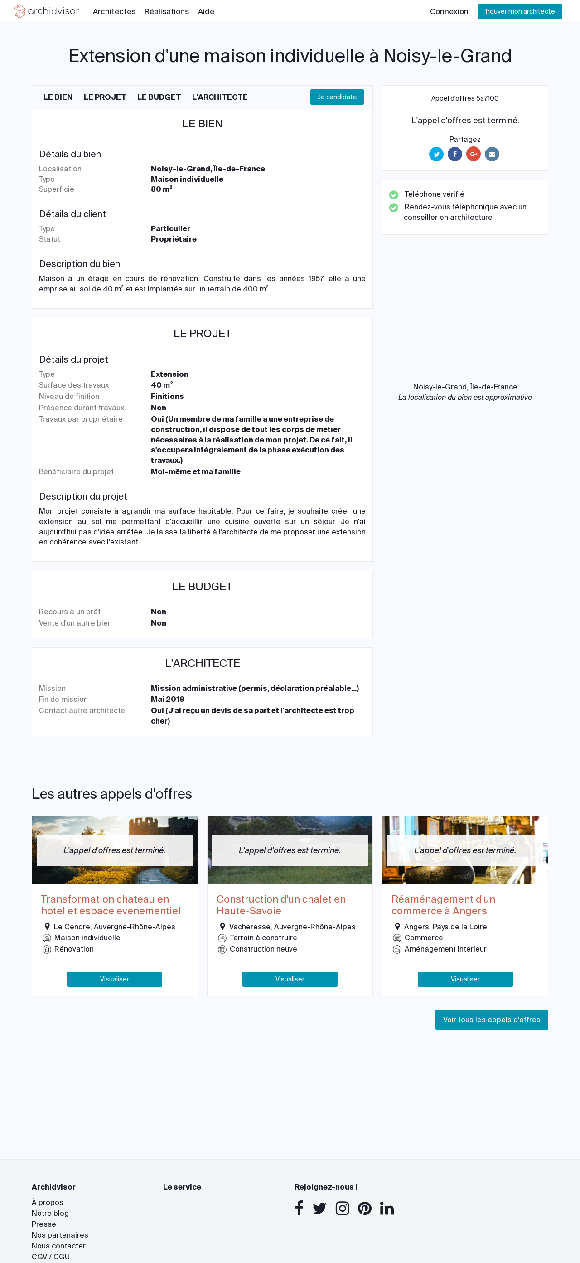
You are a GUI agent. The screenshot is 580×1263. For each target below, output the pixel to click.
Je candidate (337, 97)
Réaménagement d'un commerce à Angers (443, 906)
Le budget (159, 97)
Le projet (105, 97)
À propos (47, 1202)
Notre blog (50, 1213)
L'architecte (220, 97)
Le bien (58, 97)
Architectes (114, 11)
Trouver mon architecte (519, 11)
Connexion (449, 11)
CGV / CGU (51, 1257)
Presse (44, 1224)
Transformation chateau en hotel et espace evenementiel (111, 906)
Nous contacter (59, 1246)
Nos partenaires (60, 1235)
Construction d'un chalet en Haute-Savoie (281, 906)
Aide (206, 11)
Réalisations (167, 11)
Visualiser (114, 979)
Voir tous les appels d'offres (492, 1020)
